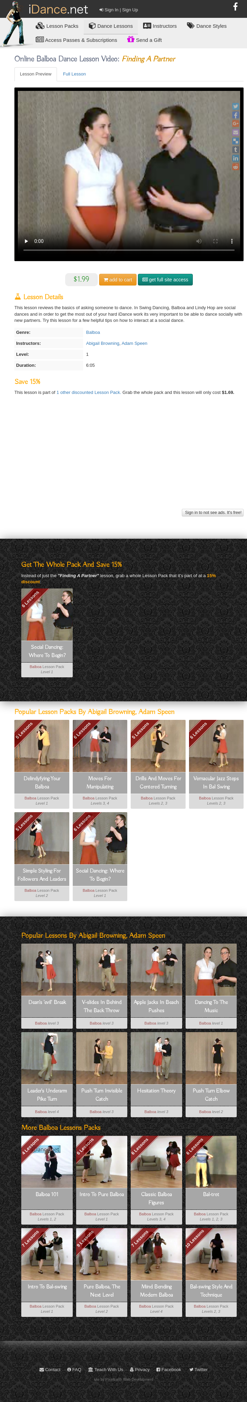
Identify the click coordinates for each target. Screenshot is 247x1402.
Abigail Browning (102, 343)
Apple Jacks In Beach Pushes (156, 1006)
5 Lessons (24, 730)
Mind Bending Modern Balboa (156, 1291)
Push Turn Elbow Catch (211, 1095)
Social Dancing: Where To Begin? (47, 651)
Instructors (160, 25)
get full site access (165, 279)
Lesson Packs (57, 25)
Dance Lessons (111, 25)
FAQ (74, 1369)
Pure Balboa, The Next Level (101, 1291)
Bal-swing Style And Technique (211, 1291)
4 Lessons (30, 1146)
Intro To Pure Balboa (101, 1194)
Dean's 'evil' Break (47, 1002)
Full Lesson (74, 74)
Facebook (168, 1369)
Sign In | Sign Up (118, 9)
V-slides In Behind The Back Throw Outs (101, 1007)
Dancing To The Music (211, 1006)
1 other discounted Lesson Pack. (89, 392)
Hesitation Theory (156, 1091)
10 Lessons (194, 1238)
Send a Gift (144, 39)
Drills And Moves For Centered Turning (158, 783)
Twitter (198, 1369)
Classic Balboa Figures (156, 1198)
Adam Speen (134, 343)
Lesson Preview (35, 74)
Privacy (140, 1369)
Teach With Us (105, 1369)
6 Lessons (30, 599)
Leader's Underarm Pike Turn (47, 1095)
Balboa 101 (46, 1194)
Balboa (93, 332)
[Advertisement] (128, 459)
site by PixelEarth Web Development (123, 1379)
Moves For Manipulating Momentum (99, 783)
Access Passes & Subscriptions (76, 39)
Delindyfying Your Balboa (41, 783)
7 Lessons (30, 1238)
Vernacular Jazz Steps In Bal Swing (216, 783)
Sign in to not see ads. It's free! (213, 512)
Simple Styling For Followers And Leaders (41, 875)
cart (118, 279)
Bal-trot (211, 1194)
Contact (49, 1369)
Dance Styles (207, 25)
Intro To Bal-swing (47, 1287)
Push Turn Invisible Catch (101, 1095)
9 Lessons (85, 1238)
